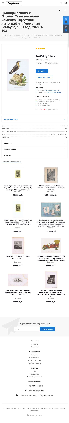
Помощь (34, 355)
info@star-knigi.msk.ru (36, 391)
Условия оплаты (34, 358)
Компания (34, 341)
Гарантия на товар (34, 363)
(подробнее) (55, 90)
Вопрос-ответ (34, 374)
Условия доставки (34, 360)
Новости (34, 344)
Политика (34, 347)
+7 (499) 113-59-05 (36, 386)
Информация (34, 352)
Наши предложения (34, 377)
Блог (34, 371)
